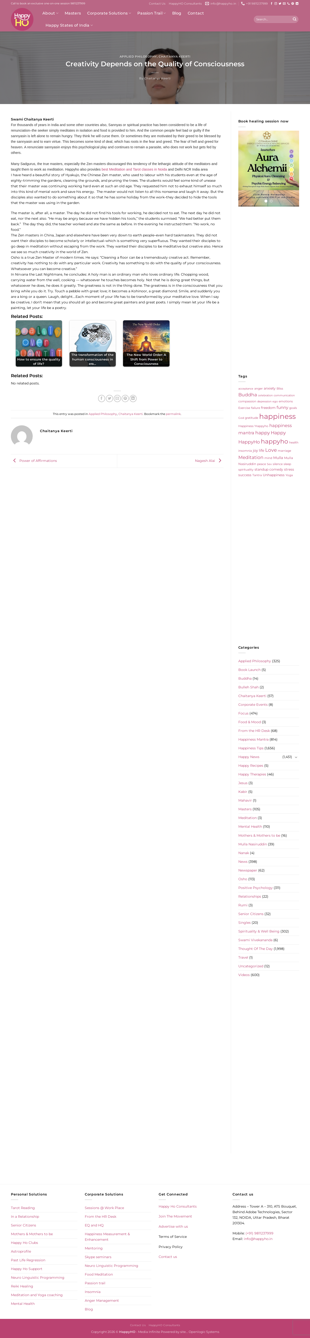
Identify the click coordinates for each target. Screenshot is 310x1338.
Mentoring (94, 1248)
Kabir (242, 791)
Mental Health (250, 826)
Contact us (168, 1257)
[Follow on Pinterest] (292, 3)
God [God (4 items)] (241, 418)
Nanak (243, 853)
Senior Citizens (251, 914)
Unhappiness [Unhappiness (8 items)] (274, 475)
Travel (243, 957)
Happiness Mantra (253, 739)
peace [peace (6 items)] (261, 464)
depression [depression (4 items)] (264, 401)
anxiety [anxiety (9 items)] (270, 388)
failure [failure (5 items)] (255, 408)
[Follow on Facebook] (271, 3)
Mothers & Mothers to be (259, 835)
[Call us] (288, 3)
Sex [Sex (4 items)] (269, 464)
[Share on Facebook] (101, 398)
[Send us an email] (284, 3)
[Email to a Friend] (117, 398)
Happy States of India (69, 25)
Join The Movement (175, 1216)
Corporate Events (253, 704)
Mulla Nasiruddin (252, 844)
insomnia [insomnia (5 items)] (245, 450)
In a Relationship (25, 1216)
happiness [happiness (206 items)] (277, 416)
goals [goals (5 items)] (293, 408)
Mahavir (245, 800)
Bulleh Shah (248, 687)
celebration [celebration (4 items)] (265, 395)
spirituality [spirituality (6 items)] (246, 469)
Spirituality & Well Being (258, 931)
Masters (73, 13)
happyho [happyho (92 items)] (274, 441)
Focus (243, 713)
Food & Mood (249, 722)
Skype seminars (98, 1257)
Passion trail (95, 1283)
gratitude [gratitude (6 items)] (251, 418)
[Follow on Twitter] (280, 3)
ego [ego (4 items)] (275, 401)
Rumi (243, 905)
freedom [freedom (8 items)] (268, 408)
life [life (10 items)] (261, 450)
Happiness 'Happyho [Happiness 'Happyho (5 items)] (253, 426)
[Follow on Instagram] (275, 3)
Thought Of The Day (255, 949)
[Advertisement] (268, 290)
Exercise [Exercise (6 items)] (244, 408)
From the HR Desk (254, 731)
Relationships (249, 896)
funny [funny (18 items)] (282, 407)
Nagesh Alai (209, 461)
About (50, 13)
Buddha (245, 678)
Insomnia (93, 1292)
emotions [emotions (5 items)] (286, 401)
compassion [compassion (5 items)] (247, 401)
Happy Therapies (252, 774)
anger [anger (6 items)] (258, 388)
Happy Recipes (250, 765)
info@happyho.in (258, 1239)
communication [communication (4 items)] (284, 395)
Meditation (247, 818)
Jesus (243, 783)
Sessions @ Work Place (104, 1208)
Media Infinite (149, 1332)
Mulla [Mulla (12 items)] (278, 457)
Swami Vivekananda (255, 940)
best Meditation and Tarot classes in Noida (134, 169)
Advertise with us (173, 1226)
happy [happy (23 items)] (262, 433)
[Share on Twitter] (109, 398)
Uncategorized (250, 966)
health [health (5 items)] (293, 442)
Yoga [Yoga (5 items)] (289, 475)
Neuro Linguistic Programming (37, 1277)
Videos (244, 975)
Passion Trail (151, 13)
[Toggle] (296, 757)
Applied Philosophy (138, 56)
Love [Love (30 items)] (271, 450)
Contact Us (157, 3)
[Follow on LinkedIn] (297, 3)
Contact (196, 13)
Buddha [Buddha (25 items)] (247, 395)
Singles (244, 922)
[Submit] (294, 19)
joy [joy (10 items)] (255, 450)
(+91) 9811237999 (259, 1233)
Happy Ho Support (26, 1269)
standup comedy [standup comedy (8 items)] (269, 469)
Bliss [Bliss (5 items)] (280, 388)
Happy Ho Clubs (24, 1242)
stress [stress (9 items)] (289, 469)
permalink (173, 414)
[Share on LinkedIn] (133, 398)
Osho (242, 879)
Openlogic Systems (204, 1332)
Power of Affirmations (34, 461)
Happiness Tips (251, 748)
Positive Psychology (255, 888)
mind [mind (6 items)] (268, 458)
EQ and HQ (94, 1225)
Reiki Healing (22, 1286)
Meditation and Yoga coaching (37, 1295)
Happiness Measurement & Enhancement (107, 1237)
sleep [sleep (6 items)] (287, 464)
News (243, 861)
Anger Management (102, 1300)
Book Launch (249, 670)
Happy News (248, 757)
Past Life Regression (28, 1260)
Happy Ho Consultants (178, 1206)
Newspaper (247, 870)
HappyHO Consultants (185, 3)
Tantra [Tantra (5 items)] (257, 475)
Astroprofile (21, 1251)
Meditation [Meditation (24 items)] (251, 457)
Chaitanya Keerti (174, 56)
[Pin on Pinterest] (125, 398)
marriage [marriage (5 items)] (284, 450)
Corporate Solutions (109, 13)
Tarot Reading (23, 1208)
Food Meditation (99, 1274)
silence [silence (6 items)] (278, 464)
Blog (176, 13)
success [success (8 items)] (244, 475)
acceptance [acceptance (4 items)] (245, 388)
